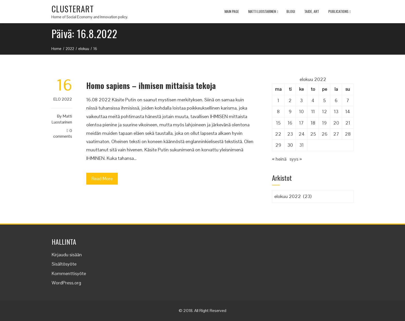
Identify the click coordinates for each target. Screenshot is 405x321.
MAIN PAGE (231, 11)
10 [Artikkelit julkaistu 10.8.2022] (301, 111)
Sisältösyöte (64, 264)
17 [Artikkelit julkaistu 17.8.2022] (301, 123)
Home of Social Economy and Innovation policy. (89, 16)
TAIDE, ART (311, 11)
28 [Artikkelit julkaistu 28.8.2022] (348, 134)
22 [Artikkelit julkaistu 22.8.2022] (278, 134)
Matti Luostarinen (263, 11)
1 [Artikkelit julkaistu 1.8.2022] (278, 100)
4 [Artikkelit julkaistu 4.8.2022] (312, 100)
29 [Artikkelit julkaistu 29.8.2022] (278, 145)
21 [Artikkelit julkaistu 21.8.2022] (347, 123)
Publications (339, 11)
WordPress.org (66, 283)
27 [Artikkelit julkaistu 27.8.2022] (336, 134)
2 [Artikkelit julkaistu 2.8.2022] (290, 100)
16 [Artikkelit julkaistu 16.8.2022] (290, 123)
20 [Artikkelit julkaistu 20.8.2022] (336, 123)
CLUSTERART (72, 9)
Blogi (290, 11)
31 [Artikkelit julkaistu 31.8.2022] (301, 145)
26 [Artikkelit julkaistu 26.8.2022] (325, 134)
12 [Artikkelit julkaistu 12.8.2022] (324, 111)
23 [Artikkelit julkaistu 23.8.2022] (290, 134)
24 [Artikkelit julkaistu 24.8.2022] (302, 134)
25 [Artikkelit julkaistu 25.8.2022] (313, 134)
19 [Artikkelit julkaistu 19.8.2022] (324, 123)
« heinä (279, 159)
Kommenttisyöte (69, 273)
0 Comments (62, 133)
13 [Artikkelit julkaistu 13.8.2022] (336, 111)
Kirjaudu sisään (67, 255)
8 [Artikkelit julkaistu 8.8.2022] (278, 111)
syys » (296, 159)
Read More (102, 179)
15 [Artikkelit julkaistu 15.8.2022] (278, 123)
